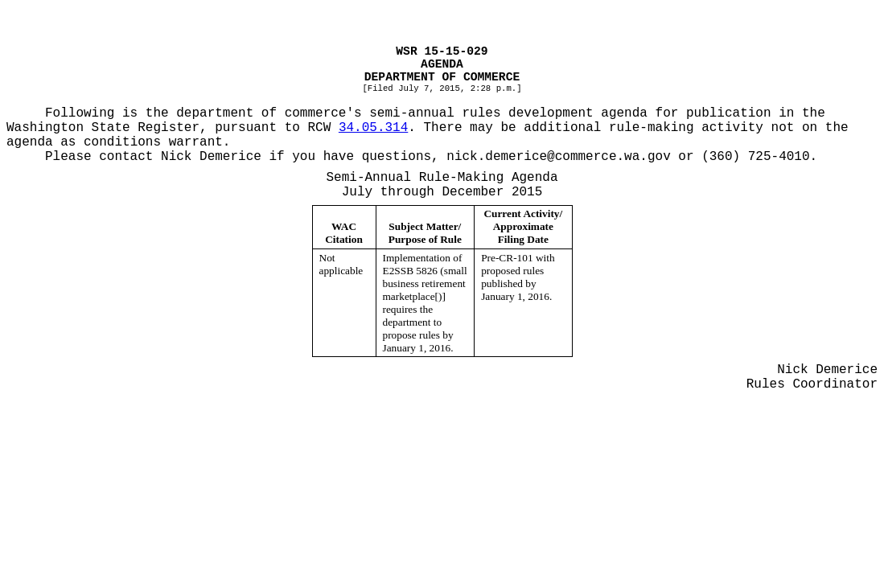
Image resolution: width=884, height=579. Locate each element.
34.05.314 (373, 128)
